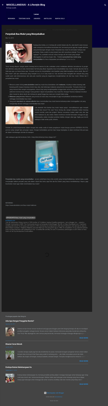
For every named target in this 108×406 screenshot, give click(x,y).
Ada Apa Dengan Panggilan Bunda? (20, 321)
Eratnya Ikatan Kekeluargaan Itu (19, 367)
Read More (84, 338)
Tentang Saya (24, 18)
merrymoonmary (58, 396)
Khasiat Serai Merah (14, 344)
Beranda (11, 18)
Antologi (48, 18)
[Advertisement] (100, 54)
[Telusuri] (105, 5)
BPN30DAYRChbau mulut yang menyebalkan (33, 30)
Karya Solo (60, 18)
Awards (37, 18)
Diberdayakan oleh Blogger (54, 393)
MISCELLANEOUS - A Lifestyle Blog (25, 4)
